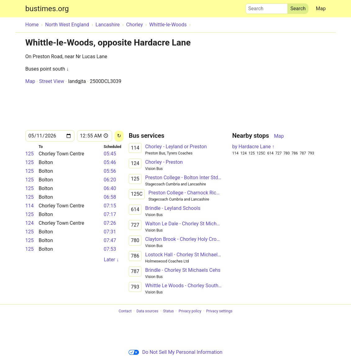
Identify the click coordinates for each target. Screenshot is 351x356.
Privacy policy (189, 311)
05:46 (110, 162)
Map (321, 8)
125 (29, 154)
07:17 (110, 214)
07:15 (110, 206)
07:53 (110, 249)
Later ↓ (111, 260)
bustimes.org (47, 8)
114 (29, 206)
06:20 (110, 180)
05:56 (110, 171)
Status (168, 311)
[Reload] (119, 136)
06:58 (110, 197)
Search (266, 7)
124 (29, 223)
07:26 (110, 223)
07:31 (110, 232)
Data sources (147, 311)
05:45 (110, 154)
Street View (51, 81)
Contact (125, 311)
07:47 (110, 240)
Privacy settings (219, 311)
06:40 (110, 188)
